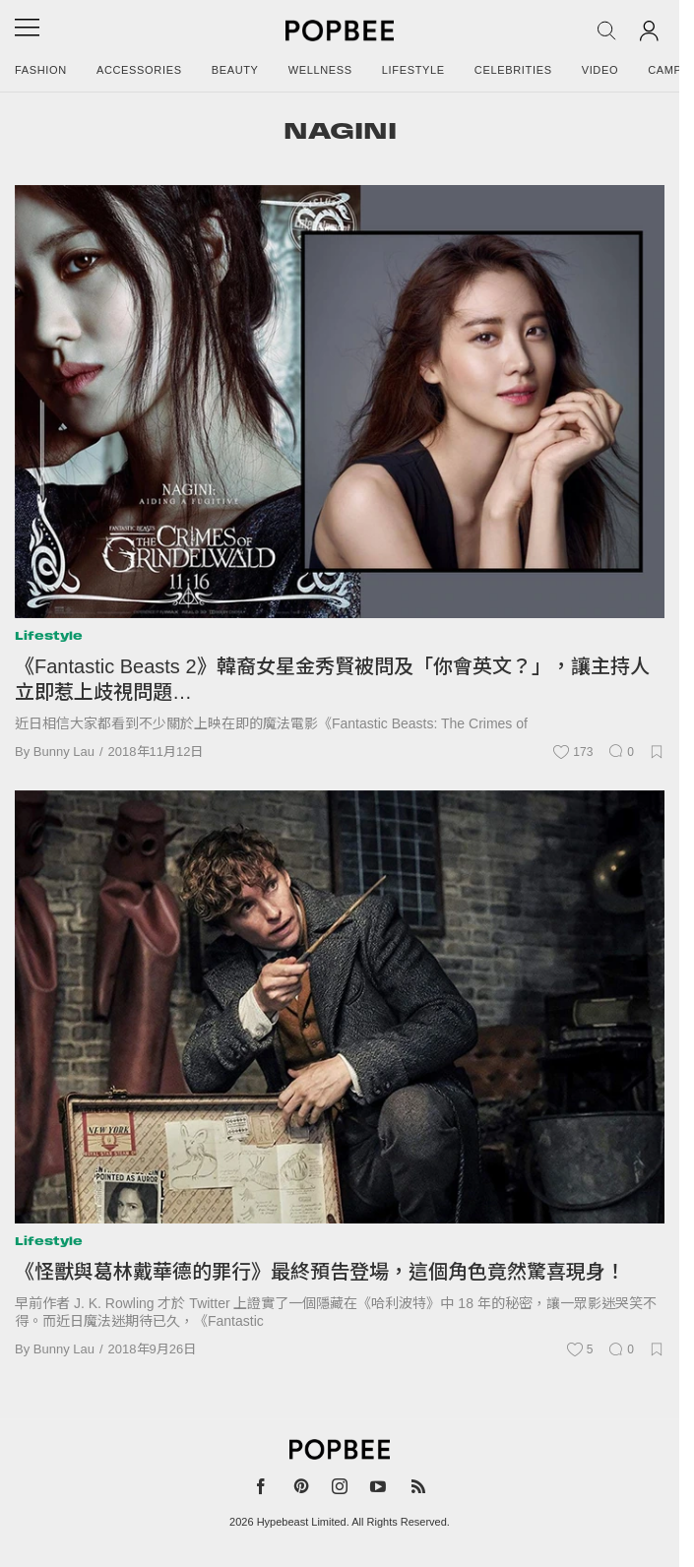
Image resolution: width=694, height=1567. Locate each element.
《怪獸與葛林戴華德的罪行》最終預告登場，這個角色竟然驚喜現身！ (320, 1272)
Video (600, 70)
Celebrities (513, 70)
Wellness (320, 70)
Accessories (139, 70)
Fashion (41, 70)
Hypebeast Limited (302, 1522)
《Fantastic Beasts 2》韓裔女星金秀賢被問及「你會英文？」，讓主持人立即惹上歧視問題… (332, 679)
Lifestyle (413, 70)
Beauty (235, 70)
